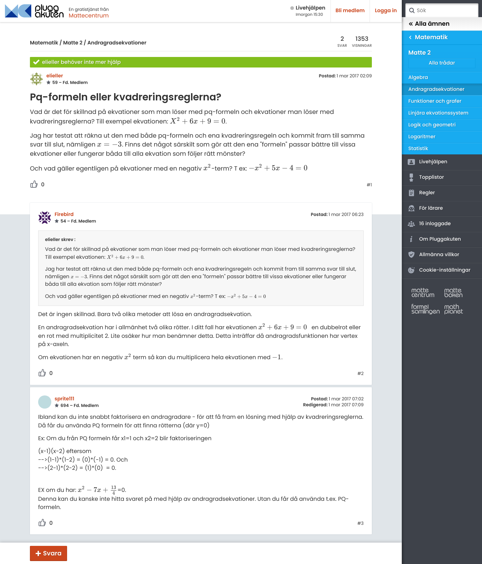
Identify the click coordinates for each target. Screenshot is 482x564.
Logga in (386, 10)
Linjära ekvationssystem (438, 113)
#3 (360, 523)
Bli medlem (350, 10)
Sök (411, 10)
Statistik (418, 148)
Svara (52, 553)
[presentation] (197, 122)
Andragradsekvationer (117, 43)
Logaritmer (421, 136)
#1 (369, 185)
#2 (360, 374)
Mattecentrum (89, 15)
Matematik (44, 43)
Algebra (418, 77)
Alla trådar (442, 63)
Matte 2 (73, 43)
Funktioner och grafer (435, 101)
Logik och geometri (432, 124)
